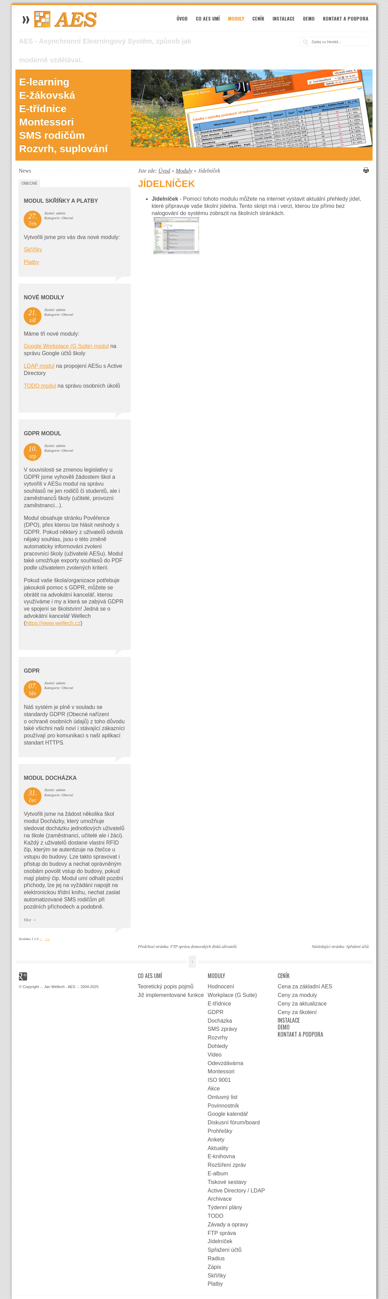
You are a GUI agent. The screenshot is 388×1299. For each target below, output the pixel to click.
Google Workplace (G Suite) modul (66, 346)
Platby (31, 262)
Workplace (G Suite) (232, 995)
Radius (216, 1258)
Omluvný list (223, 1097)
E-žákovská (47, 95)
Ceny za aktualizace (302, 1004)
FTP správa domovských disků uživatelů (203, 946)
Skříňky (33, 249)
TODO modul (40, 386)
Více (27, 919)
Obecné (29, 183)
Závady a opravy (228, 1224)
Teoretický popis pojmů (166, 986)
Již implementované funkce (171, 995)
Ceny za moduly (297, 995)
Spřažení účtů (357, 946)
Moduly (236, 18)
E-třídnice (42, 108)
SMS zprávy (222, 1029)
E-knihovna (221, 1156)
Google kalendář (228, 1114)
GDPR (31, 671)
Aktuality (218, 1148)
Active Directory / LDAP (236, 1191)
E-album (218, 1173)
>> (47, 939)
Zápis (214, 1267)
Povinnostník (223, 1106)
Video (215, 1055)
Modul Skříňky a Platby (61, 201)
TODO (215, 1216)
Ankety (216, 1139)
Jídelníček (220, 1241)
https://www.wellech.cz (53, 623)
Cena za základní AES (305, 986)
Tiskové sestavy (227, 1182)
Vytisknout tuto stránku (365, 170)
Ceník (258, 18)
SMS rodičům (52, 135)
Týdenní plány (225, 1207)
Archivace (220, 1199)
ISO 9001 (219, 1080)
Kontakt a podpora (345, 18)
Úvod (182, 18)
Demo (309, 18)
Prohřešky (220, 1131)
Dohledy (218, 1046)
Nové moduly (44, 297)
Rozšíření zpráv (227, 1165)
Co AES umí (208, 18)
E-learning (44, 81)
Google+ (23, 976)
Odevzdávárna (225, 1063)
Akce (214, 1088)
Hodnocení (221, 986)
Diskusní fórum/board (234, 1122)
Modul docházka (50, 778)
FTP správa (222, 1233)
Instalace (283, 18)
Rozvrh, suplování (63, 148)
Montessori (46, 121)
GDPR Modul (42, 433)
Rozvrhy (218, 1037)
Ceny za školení (297, 1012)
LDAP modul (39, 366)
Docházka (220, 1021)
